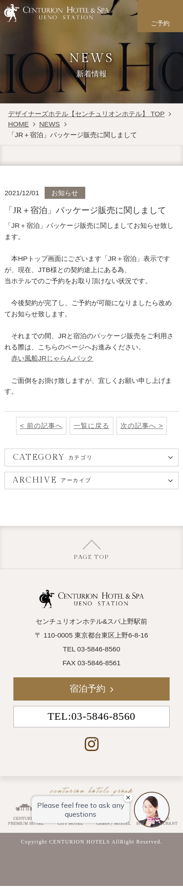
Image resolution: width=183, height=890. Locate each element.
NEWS (49, 124)
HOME (18, 124)
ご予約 (160, 23)
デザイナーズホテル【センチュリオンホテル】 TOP (86, 114)
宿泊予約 (87, 688)
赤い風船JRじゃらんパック (52, 358)
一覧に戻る (91, 425)
